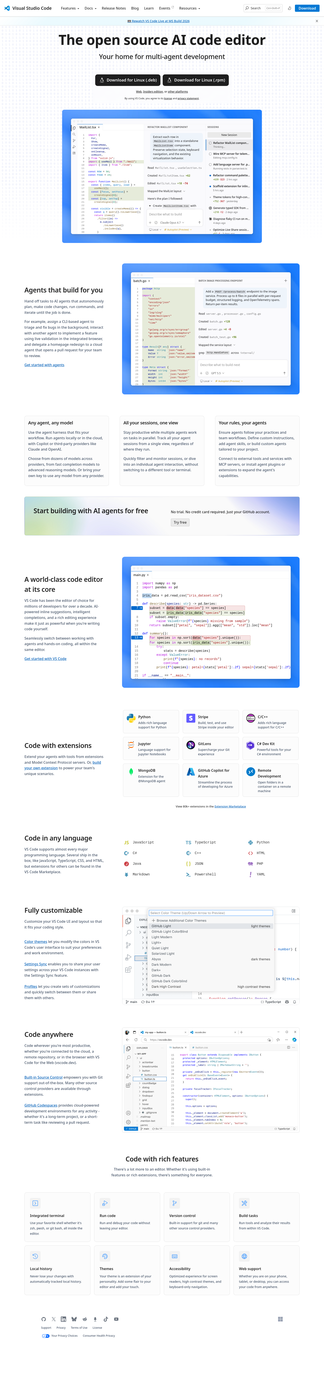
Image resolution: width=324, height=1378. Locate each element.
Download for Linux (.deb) (128, 80)
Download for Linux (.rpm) (195, 80)
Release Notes (114, 8)
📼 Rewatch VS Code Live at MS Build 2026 (158, 21)
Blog (135, 8)
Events (166, 8)
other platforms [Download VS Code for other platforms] (178, 91)
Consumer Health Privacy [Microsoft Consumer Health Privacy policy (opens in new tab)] (99, 1336)
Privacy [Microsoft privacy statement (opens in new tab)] (61, 1328)
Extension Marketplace (230, 806)
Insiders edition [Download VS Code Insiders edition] (153, 91)
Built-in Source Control (43, 1077)
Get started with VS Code (45, 658)
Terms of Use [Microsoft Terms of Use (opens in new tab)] (79, 1328)
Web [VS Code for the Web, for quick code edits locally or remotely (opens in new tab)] (139, 91)
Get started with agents (44, 364)
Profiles (30, 986)
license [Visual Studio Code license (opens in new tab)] (168, 98)
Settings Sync (35, 964)
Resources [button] (189, 8)
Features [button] (70, 8)
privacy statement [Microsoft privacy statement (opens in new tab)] (188, 98)
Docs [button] (90, 8)
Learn (149, 8)
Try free (180, 522)
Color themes (35, 941)
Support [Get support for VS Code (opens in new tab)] (46, 1328)
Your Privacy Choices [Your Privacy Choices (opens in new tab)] (64, 1336)
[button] (263, 8)
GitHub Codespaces (40, 1105)
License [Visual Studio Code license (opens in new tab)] (97, 1328)
